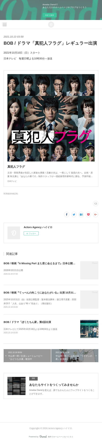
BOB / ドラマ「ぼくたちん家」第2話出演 (27, 322)
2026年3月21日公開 (13, 270)
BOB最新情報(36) (11, 194)
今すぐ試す (49, 15)
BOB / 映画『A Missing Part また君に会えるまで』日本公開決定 (41, 263)
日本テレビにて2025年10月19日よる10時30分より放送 (30, 329)
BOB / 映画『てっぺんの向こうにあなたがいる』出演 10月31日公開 (42, 292)
